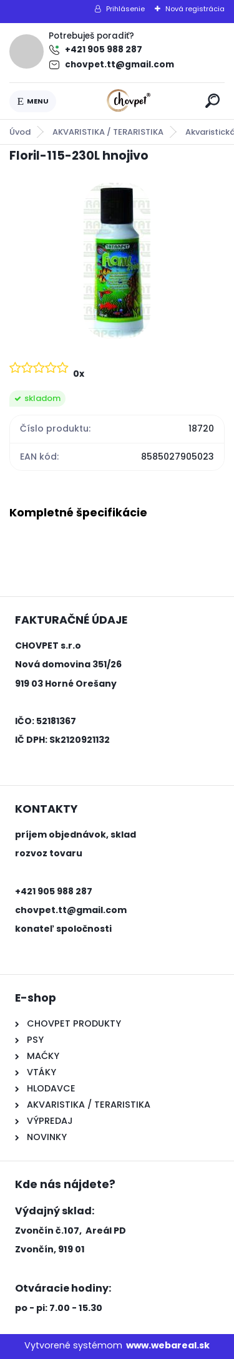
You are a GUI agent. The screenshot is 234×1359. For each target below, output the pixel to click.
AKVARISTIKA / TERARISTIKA (107, 132)
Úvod (20, 132)
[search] (212, 101)
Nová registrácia (195, 9)
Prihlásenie (125, 9)
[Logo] (128, 101)
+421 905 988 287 (103, 50)
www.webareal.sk (168, 1345)
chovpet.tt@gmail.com (119, 64)
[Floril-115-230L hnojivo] (117, 261)
